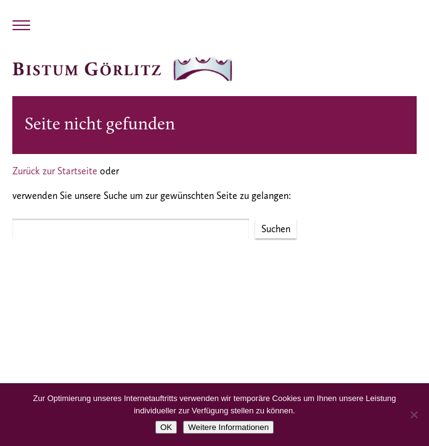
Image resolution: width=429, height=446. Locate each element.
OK (166, 427)
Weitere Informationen (228, 427)
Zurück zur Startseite (54, 171)
